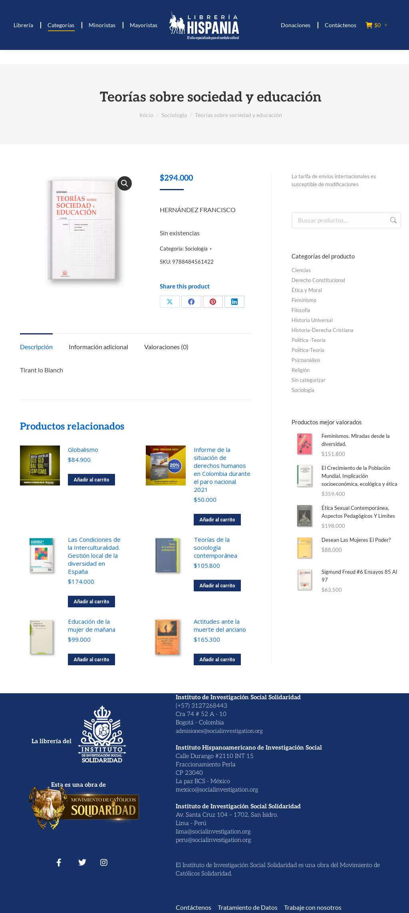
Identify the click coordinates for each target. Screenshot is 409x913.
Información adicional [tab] (98, 346)
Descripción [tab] (36, 346)
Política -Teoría (309, 340)
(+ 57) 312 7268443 (49, 7)
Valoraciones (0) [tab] (166, 346)
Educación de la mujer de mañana (91, 625)
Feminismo (304, 300)
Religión (301, 370)
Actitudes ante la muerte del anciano (220, 625)
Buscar (393, 220)
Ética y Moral (307, 290)
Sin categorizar (309, 380)
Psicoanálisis (306, 360)
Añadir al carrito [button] (91, 480)
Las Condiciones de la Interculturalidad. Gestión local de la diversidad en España (94, 555)
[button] (124, 183)
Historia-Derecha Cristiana (322, 330)
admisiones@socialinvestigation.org (219, 731)
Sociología (196, 248)
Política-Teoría (308, 350)
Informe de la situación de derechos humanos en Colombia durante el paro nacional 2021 (222, 469)
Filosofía (301, 310)
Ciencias (301, 270)
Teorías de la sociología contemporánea (215, 547)
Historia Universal (312, 320)
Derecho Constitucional (318, 280)
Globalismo (83, 450)
